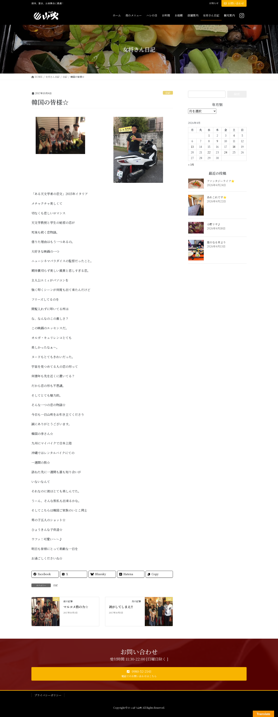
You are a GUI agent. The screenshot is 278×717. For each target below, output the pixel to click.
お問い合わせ (234, 3)
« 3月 (191, 164)
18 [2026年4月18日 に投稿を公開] (234, 147)
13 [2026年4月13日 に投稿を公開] (192, 147)
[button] (139, 674)
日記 (167, 93)
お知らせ (213, 3)
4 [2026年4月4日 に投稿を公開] (234, 135)
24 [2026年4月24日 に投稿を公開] (225, 152)
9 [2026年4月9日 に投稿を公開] (217, 141)
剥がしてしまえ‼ (121, 607)
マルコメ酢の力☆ (75, 607)
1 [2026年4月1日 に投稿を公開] (209, 135)
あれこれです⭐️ (216, 197)
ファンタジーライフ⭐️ (220, 181)
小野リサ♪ (213, 224)
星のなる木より (216, 242)
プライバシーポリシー (47, 695)
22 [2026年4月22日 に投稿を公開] (209, 152)
